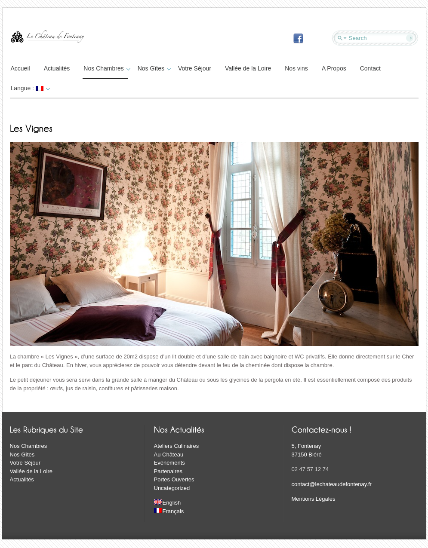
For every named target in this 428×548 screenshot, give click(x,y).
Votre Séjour (194, 68)
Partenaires (168, 471)
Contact (370, 68)
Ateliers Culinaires (176, 446)
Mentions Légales (314, 499)
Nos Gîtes (153, 68)
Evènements (169, 462)
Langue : (29, 88)
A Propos (334, 68)
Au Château (169, 454)
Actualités (57, 68)
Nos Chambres (105, 68)
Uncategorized (172, 488)
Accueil (20, 68)
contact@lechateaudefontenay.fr (332, 484)
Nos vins (296, 68)
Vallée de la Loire (248, 68)
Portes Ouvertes (174, 479)
